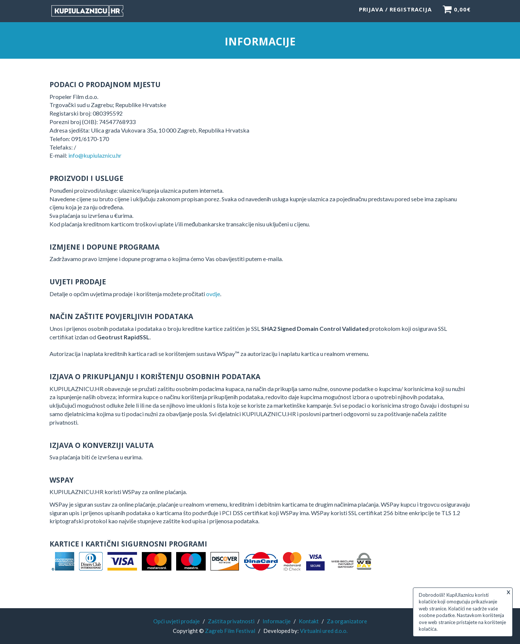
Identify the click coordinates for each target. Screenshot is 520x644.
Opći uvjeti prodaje (176, 621)
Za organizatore (347, 621)
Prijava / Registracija (395, 13)
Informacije (277, 621)
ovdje (213, 294)
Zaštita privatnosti (231, 621)
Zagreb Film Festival (230, 630)
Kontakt (309, 621)
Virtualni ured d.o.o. (324, 630)
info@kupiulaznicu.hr (95, 156)
